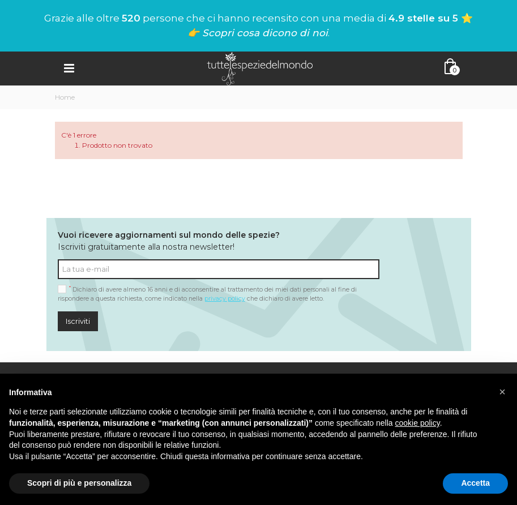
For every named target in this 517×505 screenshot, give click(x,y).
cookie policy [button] (417, 422)
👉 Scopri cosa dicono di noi (257, 32)
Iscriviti (78, 321)
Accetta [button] (475, 482)
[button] (502, 392)
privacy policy (224, 298)
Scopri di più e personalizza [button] (79, 482)
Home (65, 97)
